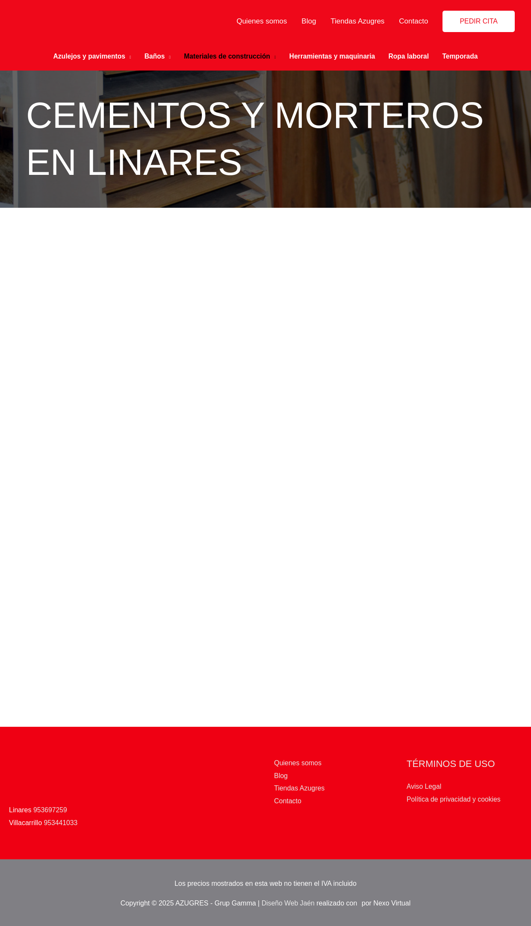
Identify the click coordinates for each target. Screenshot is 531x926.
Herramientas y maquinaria (333, 55)
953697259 (50, 807)
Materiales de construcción (226, 55)
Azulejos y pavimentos (85, 55)
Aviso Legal (424, 784)
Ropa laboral (412, 55)
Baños (152, 55)
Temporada (464, 55)
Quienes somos (261, 21)
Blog (308, 21)
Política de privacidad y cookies (454, 797)
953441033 (61, 820)
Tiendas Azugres (357, 21)
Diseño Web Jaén (288, 901)
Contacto (413, 21)
